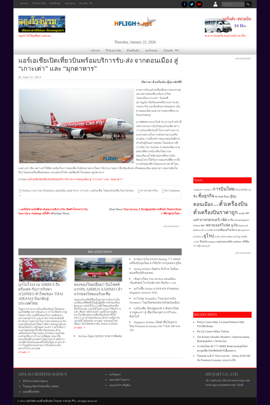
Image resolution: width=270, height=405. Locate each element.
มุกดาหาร (72, 190)
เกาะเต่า (84, 190)
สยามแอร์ (205, 246)
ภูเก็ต (234, 225)
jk (19, 77)
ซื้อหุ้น (226, 197)
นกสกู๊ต (241, 213)
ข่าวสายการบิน (149, 190)
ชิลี (216, 197)
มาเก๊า (202, 230)
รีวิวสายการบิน (39, 3)
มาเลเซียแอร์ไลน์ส (224, 230)
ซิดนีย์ (220, 197)
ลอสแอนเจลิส (224, 241)
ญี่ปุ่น (233, 196)
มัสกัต (195, 230)
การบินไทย (224, 188)
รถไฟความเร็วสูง (233, 237)
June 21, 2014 (32, 77)
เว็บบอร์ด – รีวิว (86, 3)
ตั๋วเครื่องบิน (55, 3)
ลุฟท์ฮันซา (237, 242)
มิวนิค (238, 230)
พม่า (203, 225)
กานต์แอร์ (197, 190)
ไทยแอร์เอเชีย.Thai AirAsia (118, 190)
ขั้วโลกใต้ (239, 190)
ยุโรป (208, 235)
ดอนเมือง (61, 190)
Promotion (48, 190)
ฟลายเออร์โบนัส (218, 225)
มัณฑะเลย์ (243, 226)
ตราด (216, 205)
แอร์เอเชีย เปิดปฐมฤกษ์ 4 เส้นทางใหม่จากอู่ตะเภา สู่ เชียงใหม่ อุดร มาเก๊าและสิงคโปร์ (154, 312)
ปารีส (230, 220)
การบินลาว (207, 190)
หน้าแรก (24, 3)
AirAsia (26, 190)
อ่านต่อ (22, 352)
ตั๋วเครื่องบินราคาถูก (215, 212)
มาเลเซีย (209, 230)
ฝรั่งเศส (196, 226)
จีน (195, 196)
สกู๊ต (199, 246)
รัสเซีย (244, 237)
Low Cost (37, 190)
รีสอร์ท (204, 241)
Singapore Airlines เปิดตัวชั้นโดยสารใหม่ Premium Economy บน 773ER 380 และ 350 (155, 326)
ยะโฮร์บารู (198, 237)
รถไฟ (222, 237)
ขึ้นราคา (247, 190)
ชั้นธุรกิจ (206, 195)
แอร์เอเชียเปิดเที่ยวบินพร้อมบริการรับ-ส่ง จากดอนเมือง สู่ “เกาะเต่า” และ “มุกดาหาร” (75, 179)
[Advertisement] (100, 236)
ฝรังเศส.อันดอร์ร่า (242, 220)
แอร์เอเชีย (96, 190)
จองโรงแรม (70, 3)
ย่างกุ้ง (217, 237)
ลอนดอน (212, 242)
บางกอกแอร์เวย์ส (213, 220)
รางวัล (196, 242)
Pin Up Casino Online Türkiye (213, 331)
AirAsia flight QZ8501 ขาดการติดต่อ (100, 336)
